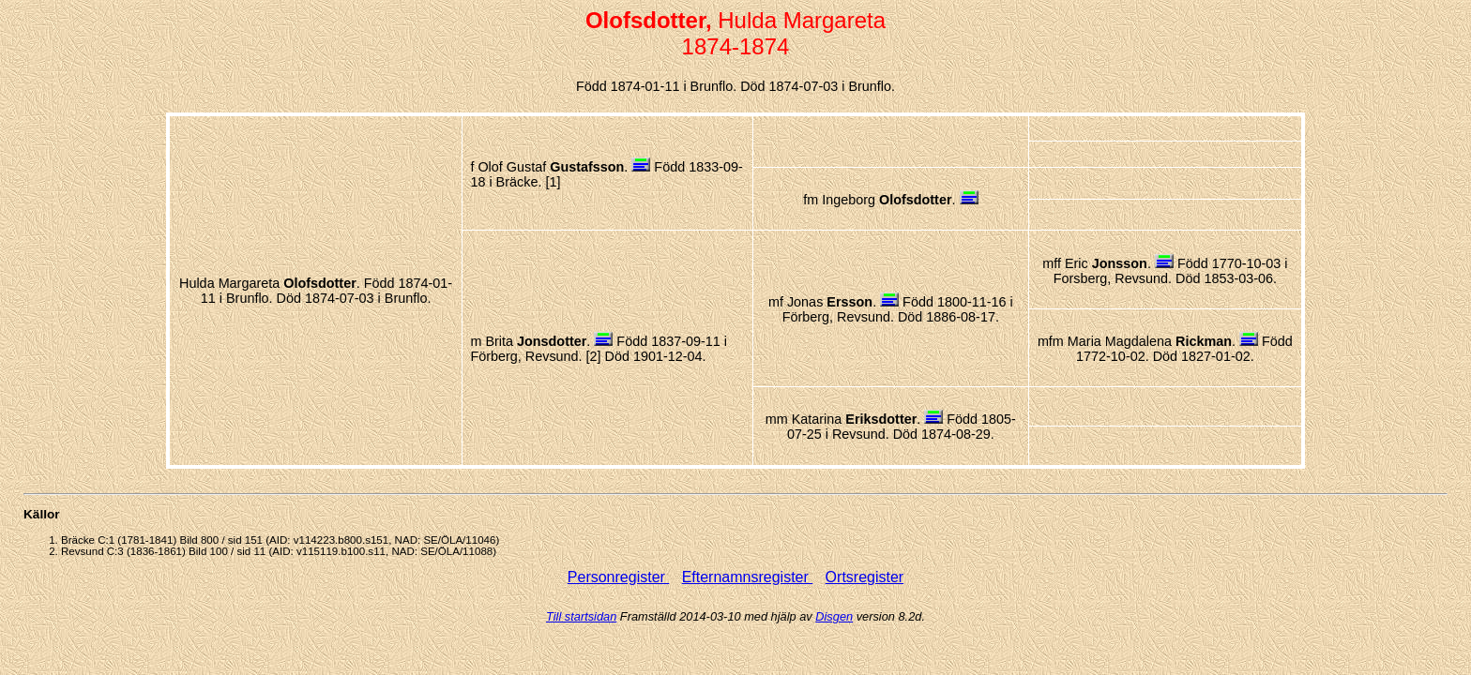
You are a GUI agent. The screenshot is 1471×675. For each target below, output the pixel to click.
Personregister (619, 577)
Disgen (834, 616)
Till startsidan (581, 616)
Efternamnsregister (747, 577)
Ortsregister (865, 577)
